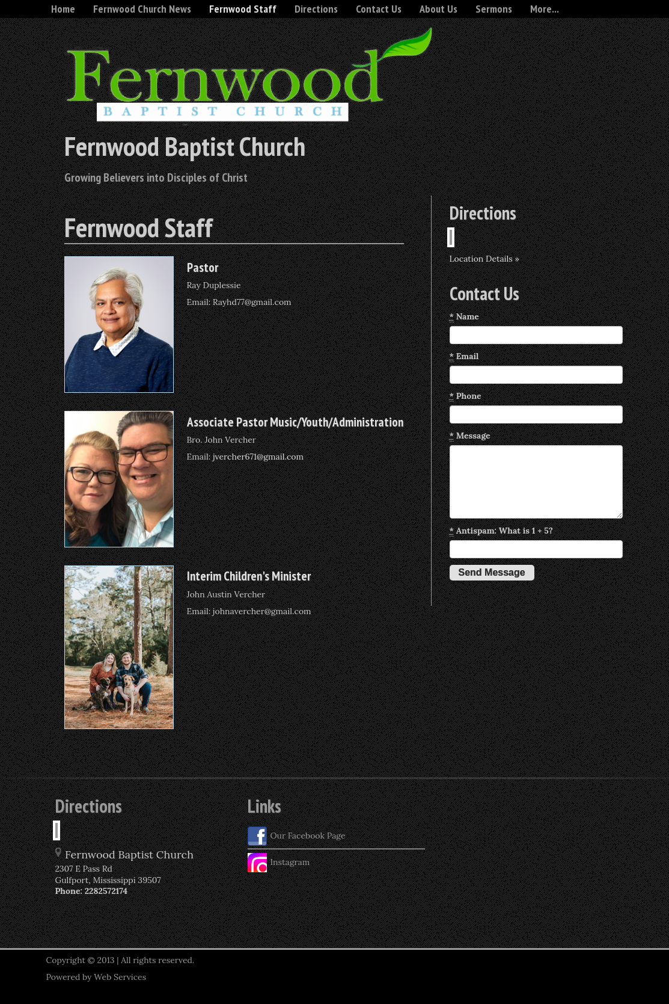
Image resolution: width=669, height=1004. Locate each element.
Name (464, 316)
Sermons (493, 9)
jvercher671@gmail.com (258, 456)
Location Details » (484, 258)
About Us (438, 9)
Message (470, 436)
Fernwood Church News (142, 9)
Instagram (279, 862)
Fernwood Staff (242, 9)
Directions (316, 9)
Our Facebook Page (297, 836)
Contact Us (379, 9)
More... (544, 9)
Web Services (120, 977)
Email (464, 356)
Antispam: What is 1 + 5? (501, 531)
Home (63, 9)
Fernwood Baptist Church (184, 145)
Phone (465, 396)
